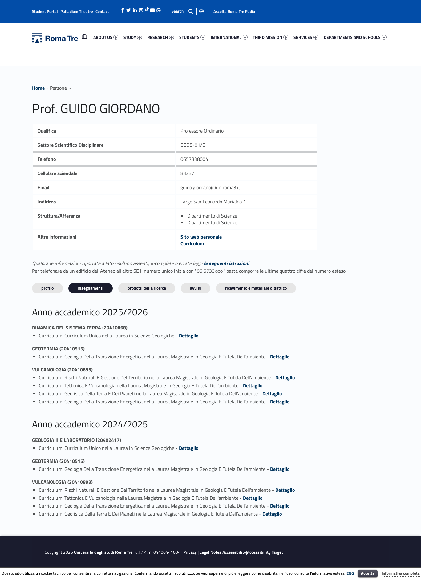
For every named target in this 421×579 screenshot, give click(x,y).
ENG (350, 573)
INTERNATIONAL (229, 37)
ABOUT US (105, 37)
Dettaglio (189, 335)
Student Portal (45, 11)
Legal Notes (210, 552)
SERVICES (305, 37)
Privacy (190, 552)
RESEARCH (160, 37)
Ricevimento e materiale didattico (256, 288)
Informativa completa (401, 573)
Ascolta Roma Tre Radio (234, 11)
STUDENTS (192, 37)
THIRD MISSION (270, 37)
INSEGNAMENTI (90, 288)
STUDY (132, 37)
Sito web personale (201, 236)
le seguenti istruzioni (226, 263)
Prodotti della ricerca (147, 288)
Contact (102, 11)
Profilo (47, 288)
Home (84, 37)
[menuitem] (84, 37)
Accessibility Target (265, 552)
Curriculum (192, 243)
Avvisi (195, 288)
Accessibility (234, 552)
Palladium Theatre (76, 11)
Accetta (367, 573)
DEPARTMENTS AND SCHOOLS (355, 37)
